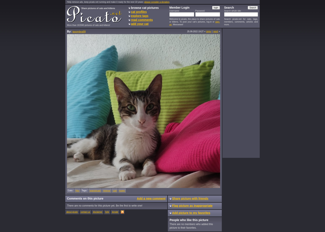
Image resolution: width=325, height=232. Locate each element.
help (107, 212)
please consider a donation (157, 2)
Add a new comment (151, 198)
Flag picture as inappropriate (192, 205)
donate (115, 212)
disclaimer (97, 212)
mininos (106, 190)
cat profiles (139, 11)
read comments (142, 19)
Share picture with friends (190, 198)
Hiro (77, 190)
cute (115, 190)
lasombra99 (79, 31)
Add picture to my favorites (191, 213)
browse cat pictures (145, 7)
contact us (85, 212)
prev (208, 31)
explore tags (139, 15)
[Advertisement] (241, 93)
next (215, 31)
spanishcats (95, 190)
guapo (122, 190)
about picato (72, 212)
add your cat (139, 23)
